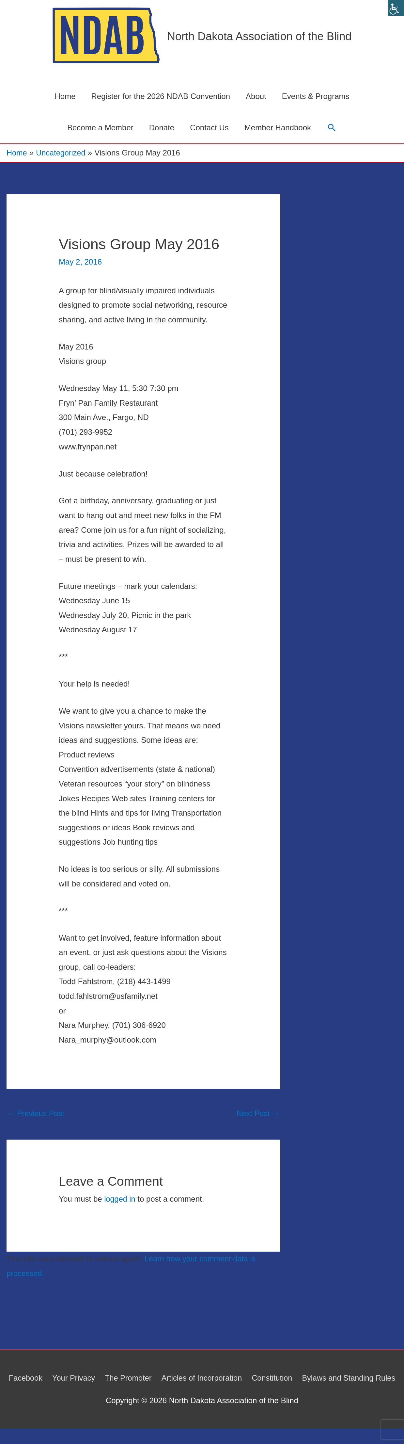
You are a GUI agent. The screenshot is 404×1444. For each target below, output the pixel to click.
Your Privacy (121, 1378)
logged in (120, 1199)
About (256, 96)
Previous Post (36, 1114)
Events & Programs (316, 96)
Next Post (258, 1114)
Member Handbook (277, 127)
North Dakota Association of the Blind (259, 36)
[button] (332, 128)
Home (64, 96)
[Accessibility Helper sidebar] (396, 8)
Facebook (72, 1378)
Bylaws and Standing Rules (204, 1393)
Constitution (324, 1378)
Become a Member (100, 127)
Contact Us (209, 127)
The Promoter (177, 1378)
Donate (161, 127)
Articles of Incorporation (252, 1378)
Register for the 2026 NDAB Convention (160, 96)
